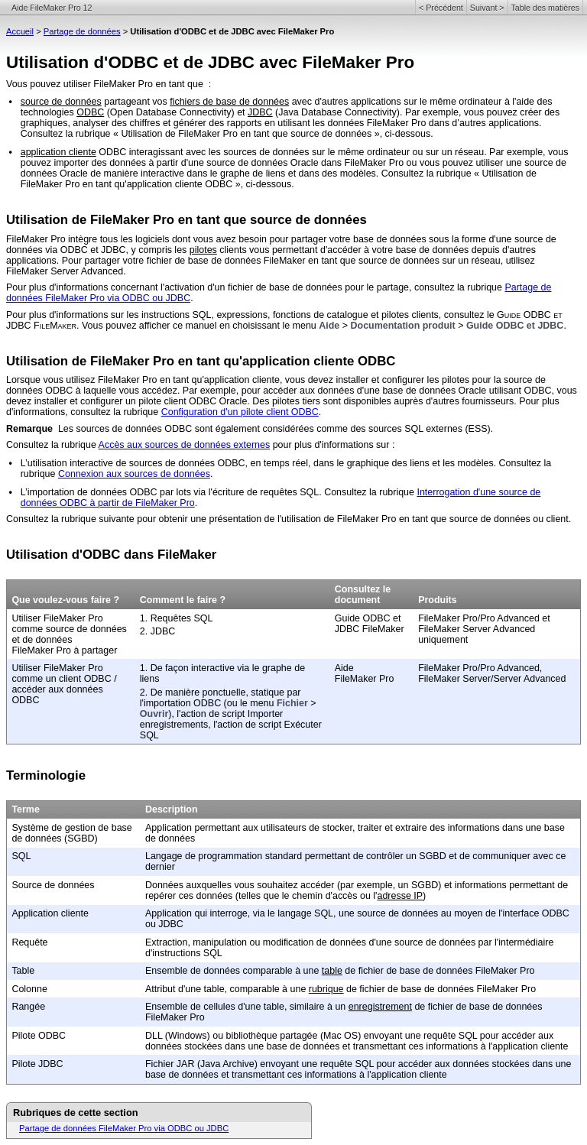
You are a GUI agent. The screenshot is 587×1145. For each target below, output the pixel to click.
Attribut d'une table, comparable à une (227, 989)
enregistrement (380, 1006)
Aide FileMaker (356, 673)
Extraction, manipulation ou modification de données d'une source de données (311, 942)
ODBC (90, 112)
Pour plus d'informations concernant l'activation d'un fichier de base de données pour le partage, (210, 287)
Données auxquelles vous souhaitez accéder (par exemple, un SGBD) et (300, 885)
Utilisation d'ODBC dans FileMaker (111, 554)
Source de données (52, 885)
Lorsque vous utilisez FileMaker (73, 380)
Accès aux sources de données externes (185, 445)
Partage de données (82, 31)
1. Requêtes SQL (176, 618)
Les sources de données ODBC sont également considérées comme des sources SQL (242, 428)
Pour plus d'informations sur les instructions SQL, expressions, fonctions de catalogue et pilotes (209, 315)
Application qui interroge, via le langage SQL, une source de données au (299, 913)
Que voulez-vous (50, 600)
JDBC (260, 112)
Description (171, 809)
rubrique (326, 989)
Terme (25, 809)
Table (22, 970)
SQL (21, 856)
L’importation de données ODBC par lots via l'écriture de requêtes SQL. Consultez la (200, 492)
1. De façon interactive (189, 668)
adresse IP (400, 895)
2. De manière (171, 692)
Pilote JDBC (37, 1064)
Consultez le (363, 589)
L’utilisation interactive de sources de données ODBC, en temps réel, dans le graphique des (215, 463)
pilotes (203, 250)
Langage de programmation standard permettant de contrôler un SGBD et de (308, 856)
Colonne (29, 989)
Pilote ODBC (38, 1035)
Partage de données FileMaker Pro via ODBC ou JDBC (124, 1128)
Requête (29, 942)
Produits (437, 600)
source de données (61, 101)
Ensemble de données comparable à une (233, 970)
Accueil (20, 31)
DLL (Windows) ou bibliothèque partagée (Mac (243, 1035)
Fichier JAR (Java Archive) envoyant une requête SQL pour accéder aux (298, 1064)
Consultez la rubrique (52, 445)
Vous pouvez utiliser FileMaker (70, 84)
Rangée (28, 1006)
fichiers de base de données (229, 101)
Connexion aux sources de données (134, 474)
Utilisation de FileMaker (77, 219)
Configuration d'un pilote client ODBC (240, 412)
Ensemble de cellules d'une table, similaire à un (247, 1006)
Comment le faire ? (182, 600)
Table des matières (545, 7)
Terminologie (46, 775)
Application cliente (50, 913)
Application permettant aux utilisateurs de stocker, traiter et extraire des (296, 827)
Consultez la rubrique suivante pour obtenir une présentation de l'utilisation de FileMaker (192, 519)
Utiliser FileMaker (48, 618)
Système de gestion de (61, 827)
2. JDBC (157, 631)
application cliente (58, 152)
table (332, 970)
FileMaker (27, 239)
